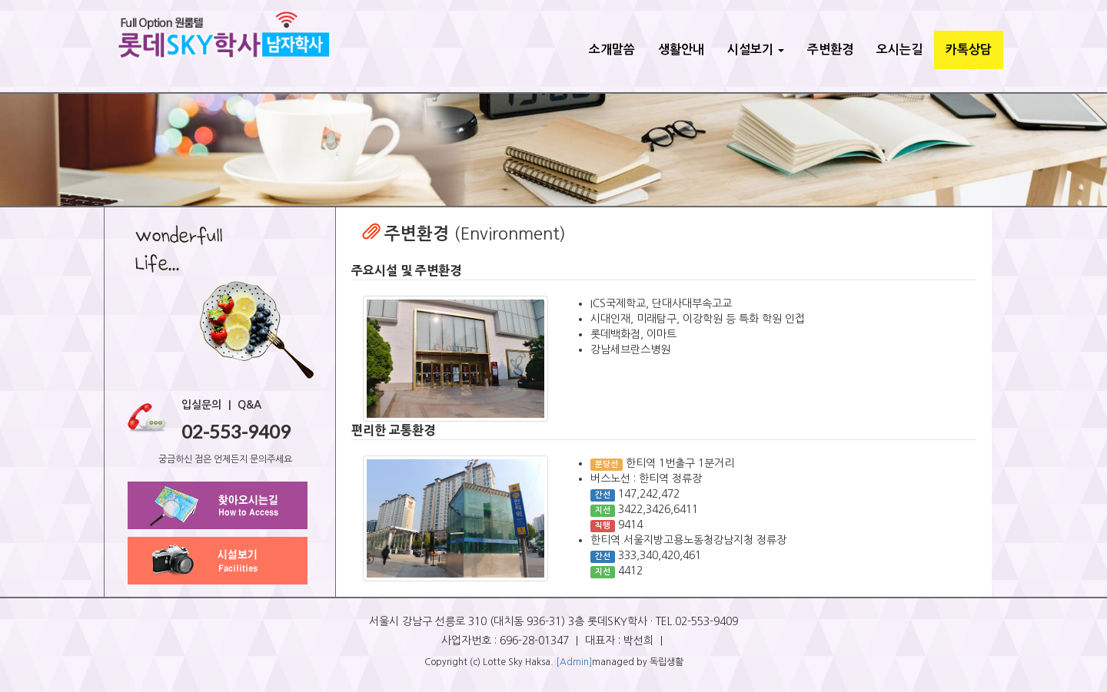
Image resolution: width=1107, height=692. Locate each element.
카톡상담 (969, 49)
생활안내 (681, 49)
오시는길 (899, 49)
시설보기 (755, 49)
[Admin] (574, 662)
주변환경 (830, 49)
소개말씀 (612, 49)
